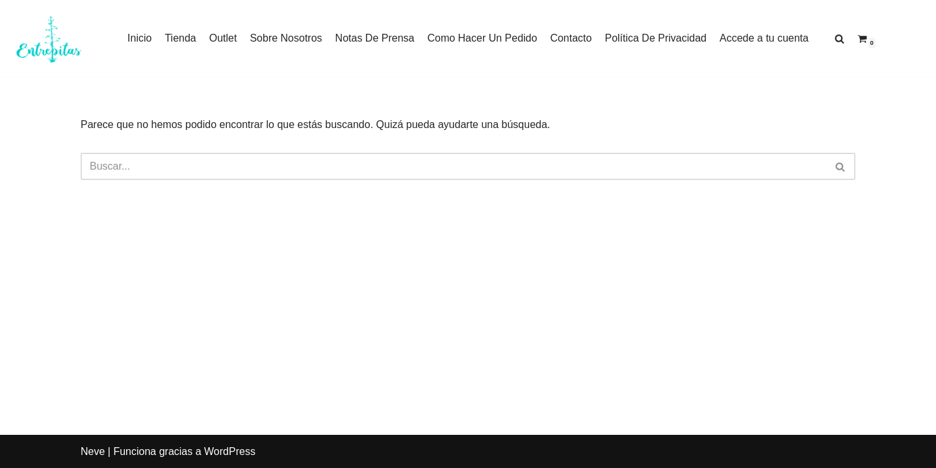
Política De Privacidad (655, 38)
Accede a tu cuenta (764, 38)
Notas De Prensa (375, 38)
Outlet (223, 38)
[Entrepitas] (49, 38)
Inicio (139, 38)
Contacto (571, 38)
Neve (93, 451)
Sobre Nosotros (286, 38)
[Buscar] (839, 39)
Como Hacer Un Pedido (482, 38)
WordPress (229, 451)
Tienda (180, 38)
